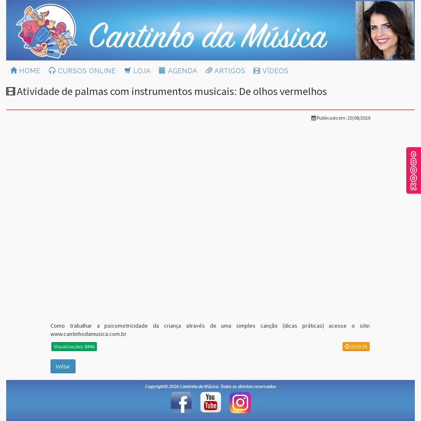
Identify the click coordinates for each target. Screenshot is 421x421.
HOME (25, 71)
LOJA (137, 71)
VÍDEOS (270, 71)
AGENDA (178, 71)
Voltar (63, 366)
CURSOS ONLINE (82, 71)
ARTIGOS (226, 71)
